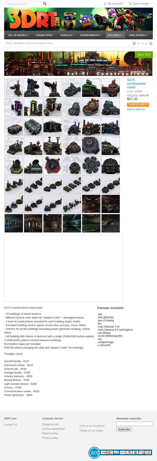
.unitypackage (105, 342)
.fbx (99, 323)
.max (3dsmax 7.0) (108, 326)
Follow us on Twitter (91, 430)
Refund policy (50, 433)
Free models (139, 35)
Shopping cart (50, 424)
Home (9, 43)
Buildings (115, 35)
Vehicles (67, 35)
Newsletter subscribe (128, 418)
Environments (91, 35)
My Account (115, 3)
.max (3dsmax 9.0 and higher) (115, 329)
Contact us (10, 424)
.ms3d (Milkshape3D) (110, 335)
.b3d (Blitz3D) (105, 317)
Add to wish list (136, 109)
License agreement (53, 428)
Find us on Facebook (92, 425)
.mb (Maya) (104, 332)
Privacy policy (50, 437)
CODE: (130, 91)
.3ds (99, 314)
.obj (99, 338)
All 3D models (19, 35)
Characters (45, 35)
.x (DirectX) (104, 345)
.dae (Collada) (105, 320)
